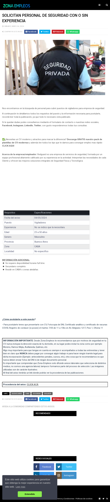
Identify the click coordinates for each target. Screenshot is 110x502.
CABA (27, 393)
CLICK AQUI (8, 146)
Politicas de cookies (84, 499)
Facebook (7, 125)
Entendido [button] (30, 494)
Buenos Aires (17, 393)
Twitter (37, 125)
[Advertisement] (55, 186)
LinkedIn (28, 125)
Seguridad (37, 393)
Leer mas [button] (20, 487)
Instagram (18, 125)
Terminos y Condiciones (64, 499)
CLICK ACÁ (32, 384)
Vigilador (47, 393)
